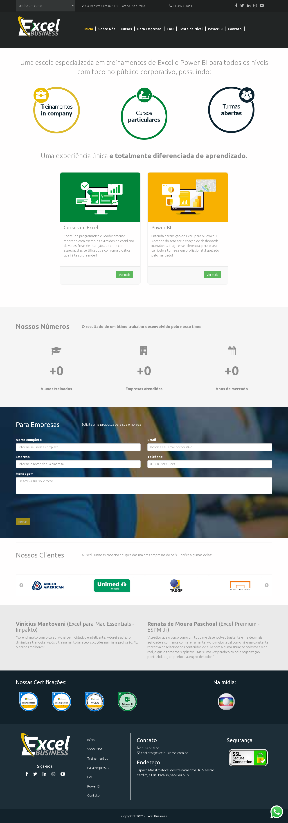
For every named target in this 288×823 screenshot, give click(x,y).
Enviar (22, 522)
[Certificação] (94, 702)
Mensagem (24, 474)
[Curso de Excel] (100, 197)
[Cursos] (144, 113)
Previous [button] (21, 585)
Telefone (155, 457)
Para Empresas (149, 29)
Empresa (23, 457)
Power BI (215, 29)
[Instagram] (255, 6)
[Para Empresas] (56, 110)
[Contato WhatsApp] (277, 811)
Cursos (126, 29)
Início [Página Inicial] (88, 29)
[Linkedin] (248, 6)
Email (151, 440)
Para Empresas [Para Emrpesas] (98, 768)
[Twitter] (242, 6)
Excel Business (39, 27)
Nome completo (29, 440)
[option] (48, 585)
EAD (170, 29)
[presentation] (50, 506)
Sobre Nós (106, 29)
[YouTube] (262, 6)
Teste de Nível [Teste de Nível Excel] (191, 29)
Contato (235, 29)
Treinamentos (97, 758)
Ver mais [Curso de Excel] (124, 275)
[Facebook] (236, 6)
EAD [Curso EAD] (90, 777)
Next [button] (266, 585)
